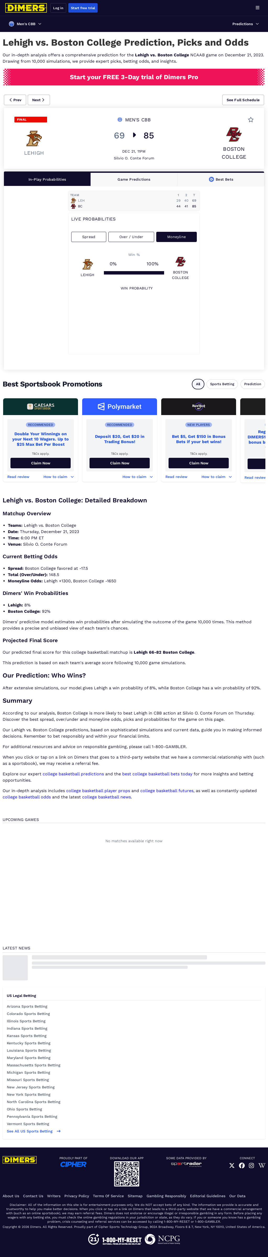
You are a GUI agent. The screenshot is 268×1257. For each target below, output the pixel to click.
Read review (18, 477)
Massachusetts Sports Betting (33, 1065)
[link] (232, 1165)
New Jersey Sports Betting (31, 1087)
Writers (53, 1196)
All (198, 384)
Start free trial (83, 8)
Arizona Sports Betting (27, 1006)
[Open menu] (257, 8)
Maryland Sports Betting (29, 1058)
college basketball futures (166, 790)
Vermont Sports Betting (28, 1124)
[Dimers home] (26, 8)
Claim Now (40, 463)
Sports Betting (222, 384)
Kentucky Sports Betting (29, 1043)
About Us (11, 1196)
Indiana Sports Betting (27, 1028)
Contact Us (33, 1196)
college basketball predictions (73, 773)
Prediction (252, 384)
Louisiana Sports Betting (29, 1050)
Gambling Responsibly (166, 1196)
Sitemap (135, 1196)
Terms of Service (108, 1196)
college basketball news (106, 796)
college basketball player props (98, 790)
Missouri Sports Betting (28, 1080)
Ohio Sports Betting (24, 1109)
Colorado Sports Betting (28, 1014)
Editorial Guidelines (207, 1196)
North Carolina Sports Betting (33, 1102)
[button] (15, 100)
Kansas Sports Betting (27, 1036)
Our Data (237, 1196)
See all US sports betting (33, 1131)
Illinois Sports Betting (26, 1021)
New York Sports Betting (29, 1094)
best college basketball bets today (157, 773)
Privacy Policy (76, 1196)
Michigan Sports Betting (28, 1072)
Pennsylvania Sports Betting (32, 1116)
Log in (58, 8)
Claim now (198, 463)
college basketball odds (27, 796)
